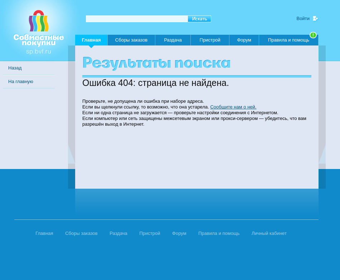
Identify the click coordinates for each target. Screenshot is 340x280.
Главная (91, 41)
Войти (303, 18)
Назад (14, 68)
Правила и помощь (292, 39)
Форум (244, 40)
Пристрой (210, 40)
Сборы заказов (131, 40)
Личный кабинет (269, 233)
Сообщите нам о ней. (233, 107)
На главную (20, 81)
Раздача (173, 40)
